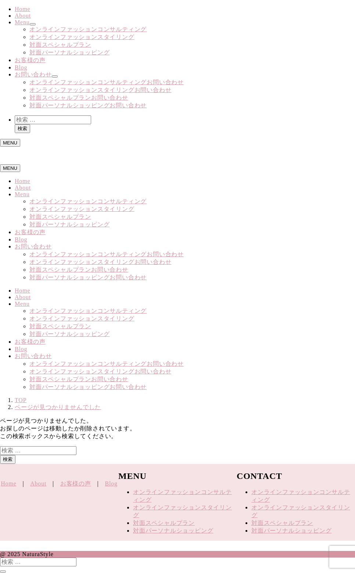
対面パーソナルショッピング (69, 52)
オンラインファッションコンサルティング (88, 29)
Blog (21, 67)
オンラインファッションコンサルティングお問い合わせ (106, 82)
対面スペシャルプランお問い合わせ (78, 97)
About (23, 15)
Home (22, 9)
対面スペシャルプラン (60, 45)
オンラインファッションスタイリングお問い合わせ (100, 90)
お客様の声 (30, 60)
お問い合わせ (33, 74)
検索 (22, 128)
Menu (22, 22)
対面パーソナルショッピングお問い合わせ (88, 105)
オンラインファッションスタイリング (82, 37)
